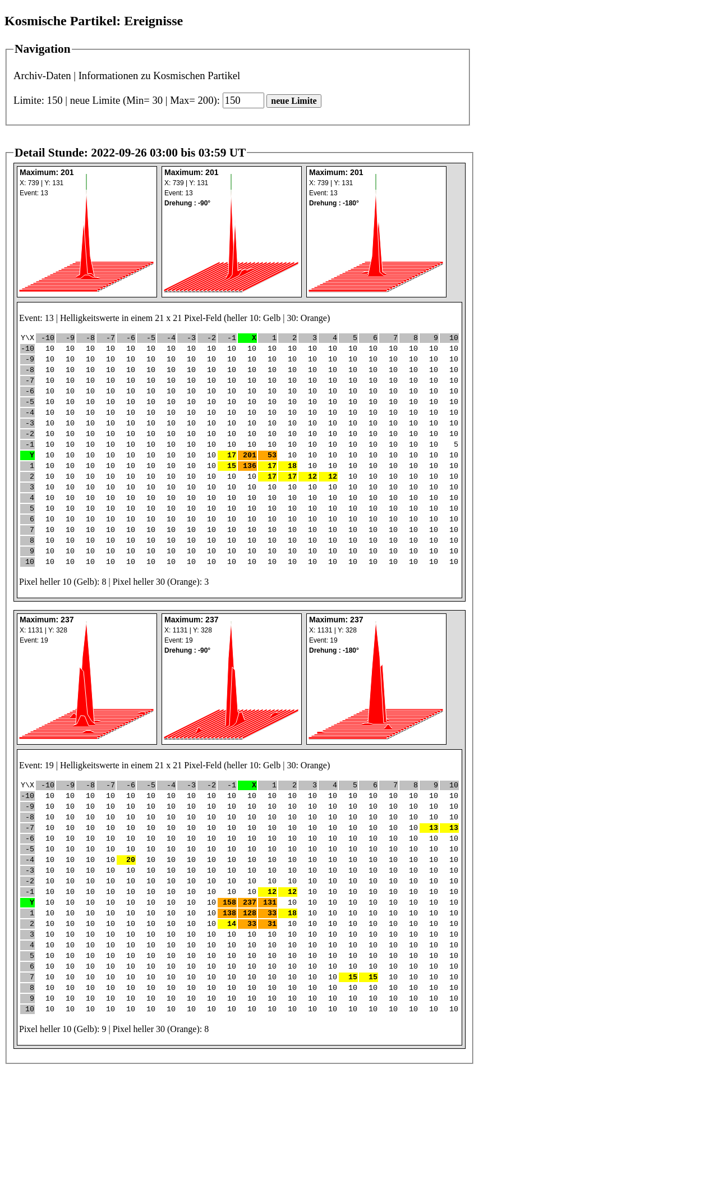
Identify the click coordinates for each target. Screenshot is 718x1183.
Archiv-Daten (42, 75)
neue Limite (293, 101)
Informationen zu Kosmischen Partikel (160, 75)
